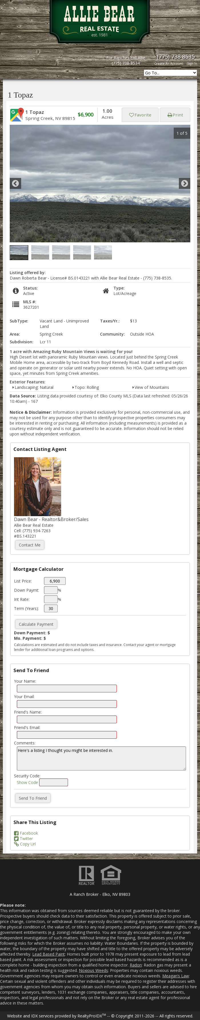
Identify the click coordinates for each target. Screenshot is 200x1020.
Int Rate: (21, 599)
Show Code (27, 782)
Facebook (26, 833)
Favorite (140, 115)
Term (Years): (26, 608)
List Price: (23, 581)
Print (175, 115)
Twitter (23, 838)
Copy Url (25, 844)
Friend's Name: (28, 712)
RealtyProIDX (91, 1016)
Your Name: (25, 681)
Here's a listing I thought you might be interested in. (101, 758)
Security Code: (27, 776)
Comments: (24, 743)
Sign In (192, 63)
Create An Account (168, 63)
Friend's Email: (27, 727)
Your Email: (24, 696)
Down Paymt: (26, 590)
